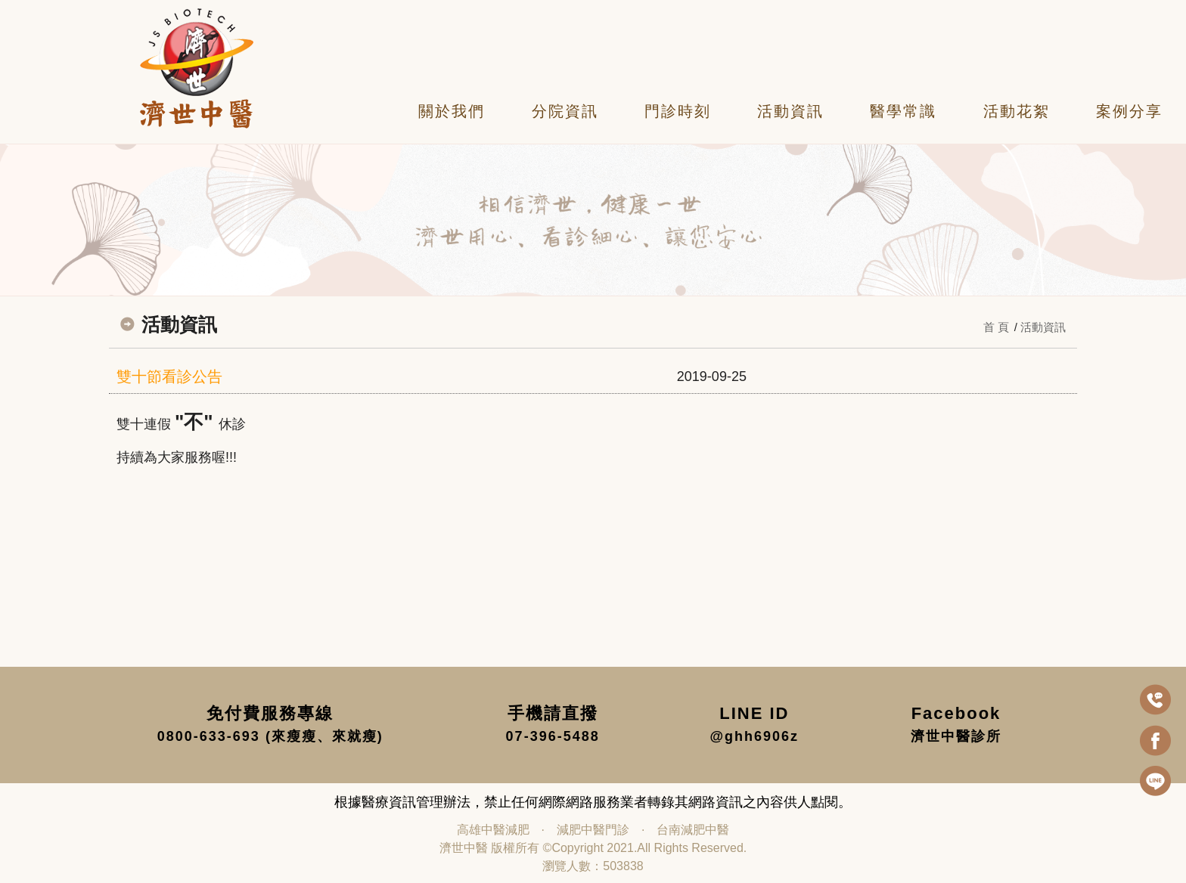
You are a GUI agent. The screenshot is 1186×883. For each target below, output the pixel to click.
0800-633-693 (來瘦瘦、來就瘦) (270, 736)
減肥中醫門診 (593, 829)
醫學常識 (903, 111)
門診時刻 (677, 111)
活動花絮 (1016, 111)
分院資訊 (565, 111)
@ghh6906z (754, 736)
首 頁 (996, 327)
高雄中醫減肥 (493, 829)
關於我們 (451, 111)
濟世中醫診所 (956, 736)
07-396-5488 (553, 736)
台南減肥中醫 (693, 829)
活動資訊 (790, 111)
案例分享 (1129, 111)
